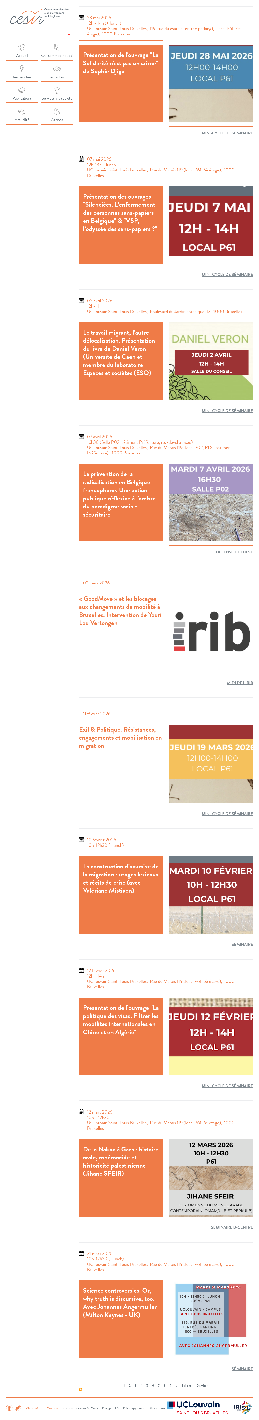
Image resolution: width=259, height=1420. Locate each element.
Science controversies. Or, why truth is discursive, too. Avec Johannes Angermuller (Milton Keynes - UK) (120, 1303)
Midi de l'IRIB (240, 683)
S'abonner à (80, 1389)
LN (117, 1408)
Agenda (57, 120)
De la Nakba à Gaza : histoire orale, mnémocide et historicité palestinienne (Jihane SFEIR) (120, 1161)
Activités (57, 77)
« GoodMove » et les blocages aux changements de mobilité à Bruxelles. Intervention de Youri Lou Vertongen (120, 611)
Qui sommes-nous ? (57, 55)
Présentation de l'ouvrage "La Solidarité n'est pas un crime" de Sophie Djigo (120, 63)
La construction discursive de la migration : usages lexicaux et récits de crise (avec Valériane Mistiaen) (121, 878)
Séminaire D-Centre (232, 1227)
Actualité (22, 120)
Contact (52, 1408)
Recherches (22, 77)
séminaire (242, 944)
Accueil (22, 55)
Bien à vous (157, 1408)
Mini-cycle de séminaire (227, 133)
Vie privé (32, 1408)
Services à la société (57, 98)
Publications (22, 98)
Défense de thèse (234, 552)
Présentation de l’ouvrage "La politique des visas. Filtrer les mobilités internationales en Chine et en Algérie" (121, 1020)
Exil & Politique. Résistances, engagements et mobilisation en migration (120, 737)
